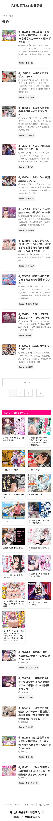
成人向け (25, 54)
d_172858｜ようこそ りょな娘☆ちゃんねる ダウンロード (34, 210)
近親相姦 (25, 298)
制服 (44, 187)
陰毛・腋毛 (36, 361)
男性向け (33, 54)
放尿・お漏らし (33, 358)
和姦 (31, 158)
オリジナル (27, 48)
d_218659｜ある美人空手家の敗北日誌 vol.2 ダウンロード (33, 111)
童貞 (48, 257)
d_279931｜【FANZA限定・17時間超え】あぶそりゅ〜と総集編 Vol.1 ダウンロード (34, 770)
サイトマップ (30, 804)
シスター (44, 155)
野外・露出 (25, 361)
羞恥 (38, 224)
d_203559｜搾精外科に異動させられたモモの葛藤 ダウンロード (34, 279)
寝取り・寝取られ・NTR (33, 51)
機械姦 (24, 224)
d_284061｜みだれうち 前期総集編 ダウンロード (34, 178)
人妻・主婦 (40, 86)
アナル (43, 152)
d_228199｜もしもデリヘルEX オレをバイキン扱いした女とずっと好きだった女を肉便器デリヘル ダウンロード (34, 246)
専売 (46, 51)
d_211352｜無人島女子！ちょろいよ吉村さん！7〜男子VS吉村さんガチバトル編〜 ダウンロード (34, 37)
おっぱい (36, 45)
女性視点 (31, 292)
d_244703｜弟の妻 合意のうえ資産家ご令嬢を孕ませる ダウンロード (34, 655)
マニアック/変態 (30, 324)
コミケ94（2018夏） (31, 155)
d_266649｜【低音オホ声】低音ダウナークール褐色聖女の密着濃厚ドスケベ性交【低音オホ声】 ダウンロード (34, 713)
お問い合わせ (44, 804)
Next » (27, 382)
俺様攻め (28, 124)
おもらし (37, 215)
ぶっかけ (44, 45)
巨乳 (24, 127)
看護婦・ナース (27, 295)
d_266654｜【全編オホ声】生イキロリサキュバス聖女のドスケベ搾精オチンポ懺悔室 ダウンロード (34, 683)
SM (34, 321)
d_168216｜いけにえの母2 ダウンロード (33, 74)
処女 (27, 158)
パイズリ (37, 48)
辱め (40, 54)
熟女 (46, 89)
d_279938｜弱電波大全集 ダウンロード (34, 347)
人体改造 (40, 218)
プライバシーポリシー (12, 804)
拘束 (33, 161)
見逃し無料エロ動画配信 (26, 5)
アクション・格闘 (39, 118)
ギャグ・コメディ (28, 218)
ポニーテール (42, 121)
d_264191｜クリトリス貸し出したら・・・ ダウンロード (34, 315)
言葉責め (43, 295)
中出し (31, 86)
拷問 (36, 221)
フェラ (44, 48)
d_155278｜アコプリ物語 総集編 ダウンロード (34, 147)
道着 (28, 130)
